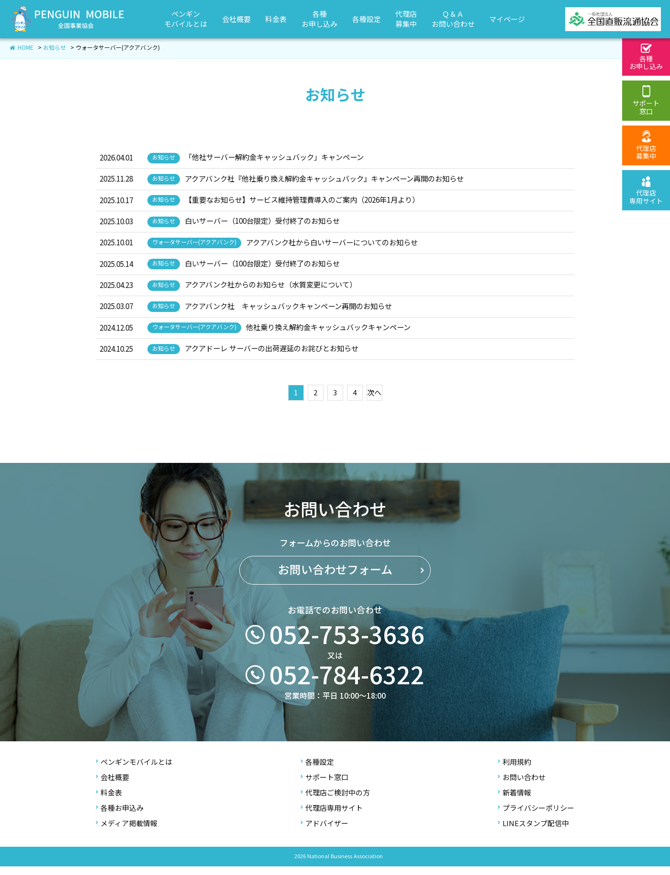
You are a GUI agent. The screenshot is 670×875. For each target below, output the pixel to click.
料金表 (109, 801)
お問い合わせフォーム (335, 588)
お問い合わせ (522, 785)
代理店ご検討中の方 (335, 801)
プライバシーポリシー (536, 816)
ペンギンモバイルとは (134, 770)
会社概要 (112, 785)
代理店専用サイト (332, 816)
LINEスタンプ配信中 (533, 831)
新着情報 (514, 801)
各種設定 (317, 770)
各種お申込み (120, 816)
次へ (374, 400)
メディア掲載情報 (126, 831)
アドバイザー (324, 831)
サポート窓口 (324, 785)
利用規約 (514, 770)
